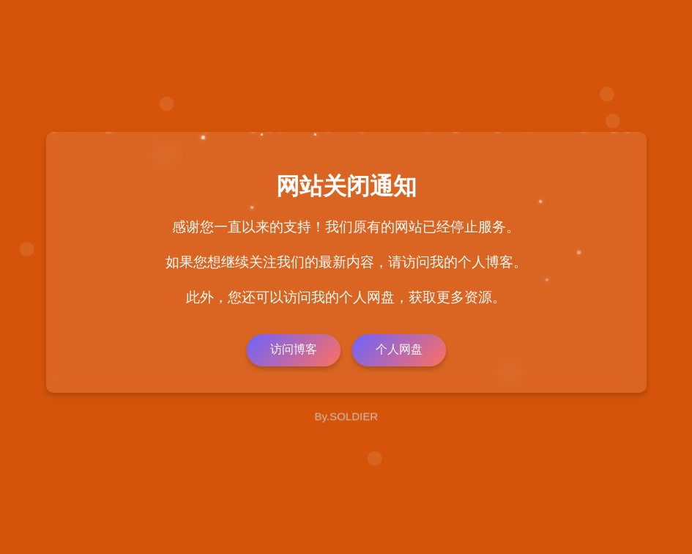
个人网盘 (399, 349)
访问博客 (293, 349)
